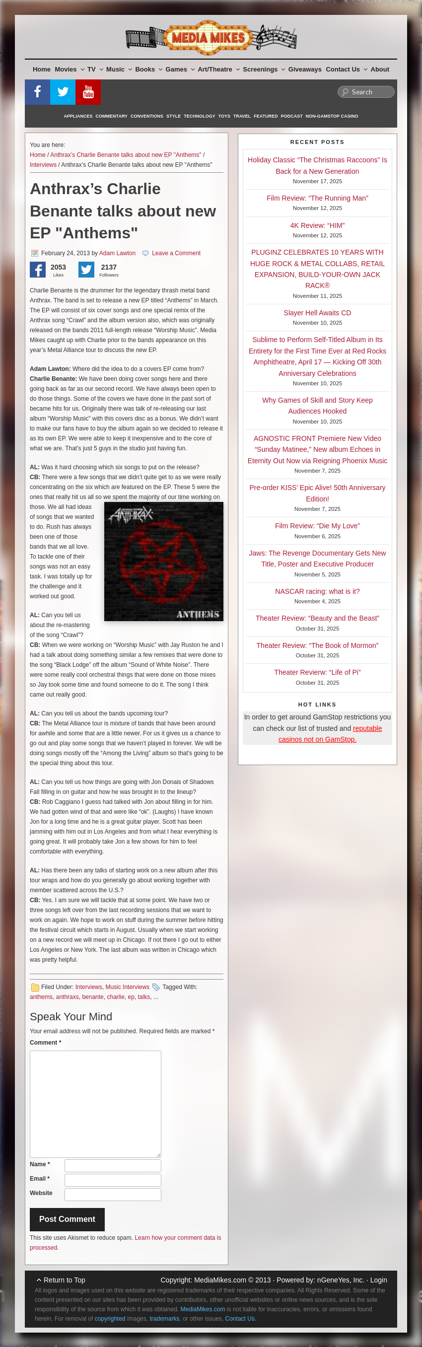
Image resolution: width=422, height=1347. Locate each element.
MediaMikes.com (220, 1280)
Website (41, 1193)
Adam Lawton (117, 253)
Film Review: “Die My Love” (317, 526)
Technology (199, 116)
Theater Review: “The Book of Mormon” (318, 645)
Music (119, 69)
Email (40, 1178)
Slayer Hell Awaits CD (318, 313)
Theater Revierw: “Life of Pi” (317, 672)
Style (173, 116)
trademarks (164, 1318)
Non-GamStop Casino (332, 116)
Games (180, 69)
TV (95, 69)
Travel (242, 116)
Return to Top (64, 1280)
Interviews (43, 164)
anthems (41, 996)
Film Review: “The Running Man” (317, 198)
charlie (115, 996)
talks (144, 996)
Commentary (112, 116)
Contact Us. (241, 1318)
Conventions (147, 116)
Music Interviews (127, 987)
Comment (45, 1042)
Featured (266, 116)
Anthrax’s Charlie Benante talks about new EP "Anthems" (125, 154)
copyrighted (110, 1318)
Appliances (78, 116)
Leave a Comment (176, 253)
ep (131, 996)
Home (42, 69)
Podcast (292, 116)
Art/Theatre (218, 69)
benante (92, 996)
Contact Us (346, 69)
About (380, 69)
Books (148, 69)
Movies (69, 69)
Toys (224, 116)
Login (378, 1280)
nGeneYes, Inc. (340, 1280)
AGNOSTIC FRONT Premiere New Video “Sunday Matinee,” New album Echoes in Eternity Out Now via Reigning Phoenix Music (318, 449)
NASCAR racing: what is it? (317, 591)
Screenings (264, 69)
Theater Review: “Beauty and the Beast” (317, 618)
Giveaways (305, 69)
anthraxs (67, 996)
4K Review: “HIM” (317, 225)
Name (40, 1164)
